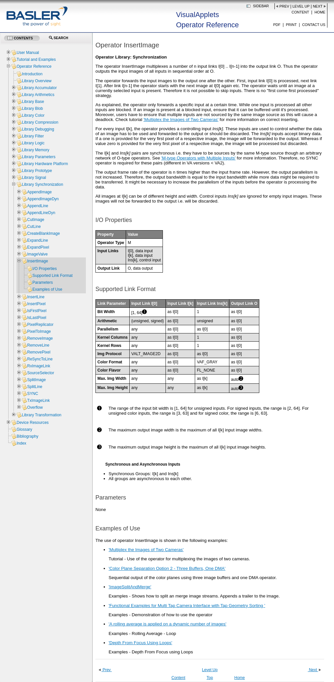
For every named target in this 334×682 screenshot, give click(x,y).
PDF (276, 25)
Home (320, 12)
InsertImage (37, 261)
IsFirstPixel (36, 310)
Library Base (33, 101)
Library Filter (33, 136)
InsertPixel (36, 304)
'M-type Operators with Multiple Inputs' (198, 158)
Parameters (42, 282)
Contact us (313, 25)
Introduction (32, 74)
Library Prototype (37, 170)
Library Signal (34, 177)
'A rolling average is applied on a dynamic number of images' (167, 623)
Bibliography (27, 436)
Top (210, 677)
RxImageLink (38, 366)
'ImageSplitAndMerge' (130, 586)
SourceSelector (40, 373)
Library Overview (36, 81)
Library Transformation (41, 415)
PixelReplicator (40, 324)
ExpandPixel (38, 247)
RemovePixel (38, 352)
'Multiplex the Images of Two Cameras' (180, 119)
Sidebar (261, 6)
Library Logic (33, 143)
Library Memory (35, 150)
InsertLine (35, 297)
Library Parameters (38, 157)
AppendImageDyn (43, 199)
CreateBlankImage (43, 233)
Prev (284, 6)
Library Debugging (38, 129)
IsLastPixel (36, 317)
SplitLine (34, 386)
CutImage (35, 219)
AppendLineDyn (41, 212)
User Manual (27, 52)
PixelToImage (39, 331)
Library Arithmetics (38, 94)
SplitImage (36, 380)
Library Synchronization (42, 184)
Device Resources (32, 422)
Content (300, 12)
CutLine (33, 226)
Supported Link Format (52, 275)
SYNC (32, 393)
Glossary (24, 429)
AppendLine (37, 206)
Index (21, 443)
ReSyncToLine (39, 359)
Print (291, 25)
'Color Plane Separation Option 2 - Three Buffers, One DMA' (167, 568)
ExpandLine (37, 240)
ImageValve (37, 254)
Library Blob (32, 108)
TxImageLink (38, 400)
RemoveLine (38, 345)
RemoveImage (40, 338)
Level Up (301, 6)
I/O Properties (44, 268)
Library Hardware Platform (45, 163)
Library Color (33, 115)
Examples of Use (47, 289)
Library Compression (40, 122)
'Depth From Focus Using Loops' (140, 642)
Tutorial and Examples (36, 59)
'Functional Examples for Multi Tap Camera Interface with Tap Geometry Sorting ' (187, 605)
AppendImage (39, 192)
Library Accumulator (39, 87)
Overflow (34, 407)
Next (317, 6)
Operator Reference (33, 66)
